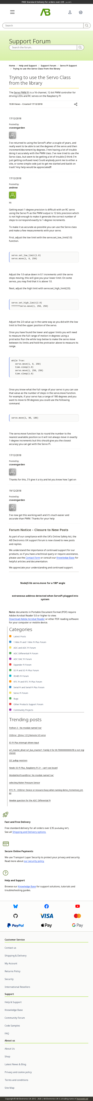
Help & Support (13, 1002)
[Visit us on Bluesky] (15, 906)
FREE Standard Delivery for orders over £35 (46, 2)
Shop (7, 1056)
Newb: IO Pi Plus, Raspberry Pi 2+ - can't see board (33, 767)
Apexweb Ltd (82, 1098)
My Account (11, 963)
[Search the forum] (43, 47)
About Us (10, 1048)
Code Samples (12, 1025)
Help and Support (28, 65)
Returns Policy (12, 971)
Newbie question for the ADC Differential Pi (30, 800)
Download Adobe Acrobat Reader (27, 619)
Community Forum (15, 1017)
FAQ (7, 1033)
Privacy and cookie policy (18, 1072)
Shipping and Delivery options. (29, 832)
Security (9, 979)
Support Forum (48, 65)
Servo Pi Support (68, 65)
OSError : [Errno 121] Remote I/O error (27, 735)
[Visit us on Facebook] (46, 906)
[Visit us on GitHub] (15, 915)
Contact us (10, 947)
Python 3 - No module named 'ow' (25, 727)
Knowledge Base (65, 557)
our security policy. (34, 861)
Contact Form (33, 557)
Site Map (9, 1087)
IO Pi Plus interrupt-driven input (24, 742)
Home (12, 65)
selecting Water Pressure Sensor (24, 782)
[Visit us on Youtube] (77, 906)
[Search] (87, 25)
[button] (12, 12)
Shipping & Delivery (15, 955)
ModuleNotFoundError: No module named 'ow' (31, 775)
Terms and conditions (16, 1080)
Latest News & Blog (15, 1064)
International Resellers (17, 987)
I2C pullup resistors (18, 760)
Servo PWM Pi (21, 92)
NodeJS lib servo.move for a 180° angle (42, 583)
